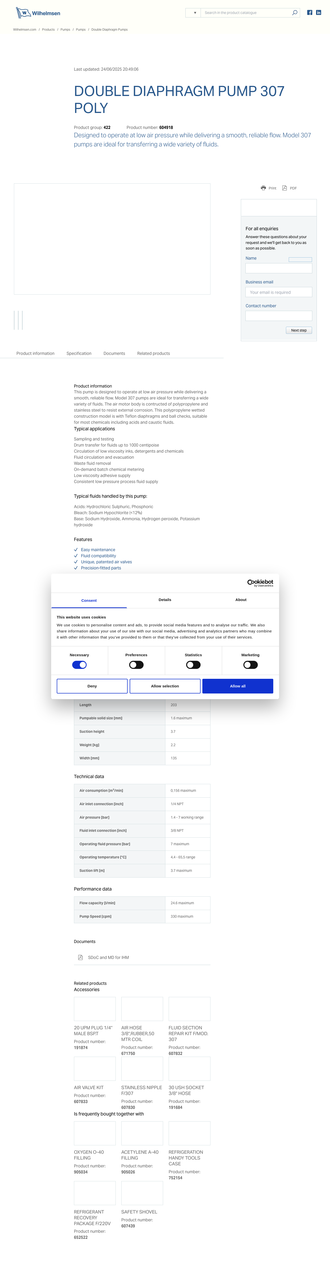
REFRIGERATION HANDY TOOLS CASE (186, 1158)
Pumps (65, 29)
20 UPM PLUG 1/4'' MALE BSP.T (93, 1030)
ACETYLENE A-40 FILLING (140, 1155)
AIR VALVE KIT (89, 1087)
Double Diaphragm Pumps (109, 29)
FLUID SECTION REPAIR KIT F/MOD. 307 (188, 1033)
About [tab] (241, 599)
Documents (114, 353)
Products (48, 29)
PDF (293, 188)
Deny (92, 686)
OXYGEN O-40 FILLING (89, 1155)
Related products (153, 353)
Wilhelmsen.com (24, 29)
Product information (35, 353)
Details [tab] (165, 599)
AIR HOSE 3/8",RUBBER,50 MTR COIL (137, 1033)
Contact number (261, 305)
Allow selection (165, 686)
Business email (259, 282)
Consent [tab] (89, 600)
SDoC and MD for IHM (103, 957)
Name (251, 258)
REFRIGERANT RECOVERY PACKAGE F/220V (92, 1217)
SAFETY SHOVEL (139, 1212)
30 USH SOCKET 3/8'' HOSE (186, 1090)
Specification (79, 353)
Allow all (238, 686)
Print (272, 188)
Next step (299, 330)
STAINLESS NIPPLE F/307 (141, 1090)
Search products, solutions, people (294, 12)
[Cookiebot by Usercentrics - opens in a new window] (251, 583)
